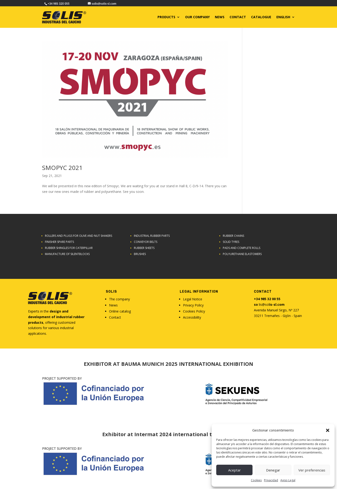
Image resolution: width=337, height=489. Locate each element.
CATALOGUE (261, 17)
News (219, 17)
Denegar (273, 470)
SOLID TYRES (231, 242)
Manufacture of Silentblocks (67, 254)
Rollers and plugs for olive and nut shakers (78, 236)
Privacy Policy (193, 305)
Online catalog (120, 311)
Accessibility (192, 317)
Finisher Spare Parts (59, 242)
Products (166, 17)
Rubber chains (233, 236)
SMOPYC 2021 (62, 167)
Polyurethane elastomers (242, 254)
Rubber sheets (144, 248)
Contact (115, 317)
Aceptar (234, 470)
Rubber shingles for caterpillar (69, 248)
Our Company (197, 17)
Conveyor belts (145, 242)
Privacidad (271, 480)
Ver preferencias (311, 470)
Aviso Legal (287, 480)
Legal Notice (192, 299)
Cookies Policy (194, 311)
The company (119, 299)
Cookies (256, 480)
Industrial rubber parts (152, 236)
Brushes (140, 254)
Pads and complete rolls (241, 248)
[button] (327, 430)
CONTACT (238, 17)
